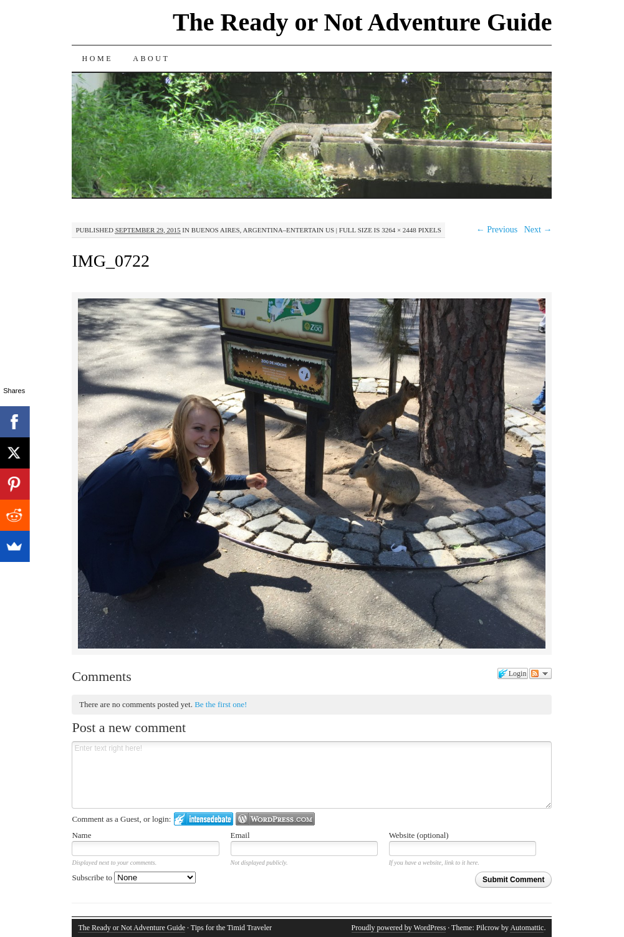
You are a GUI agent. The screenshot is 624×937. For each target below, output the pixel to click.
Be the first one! (220, 704)
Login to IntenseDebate (203, 818)
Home (97, 58)
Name (81, 835)
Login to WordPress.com (275, 818)
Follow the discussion (540, 673)
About (151, 58)
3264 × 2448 (399, 230)
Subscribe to (134, 877)
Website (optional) (419, 835)
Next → (538, 229)
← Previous (497, 229)
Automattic (527, 927)
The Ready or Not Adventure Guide (362, 22)
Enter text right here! (312, 775)
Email (240, 835)
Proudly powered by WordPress (399, 927)
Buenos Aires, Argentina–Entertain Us (262, 230)
